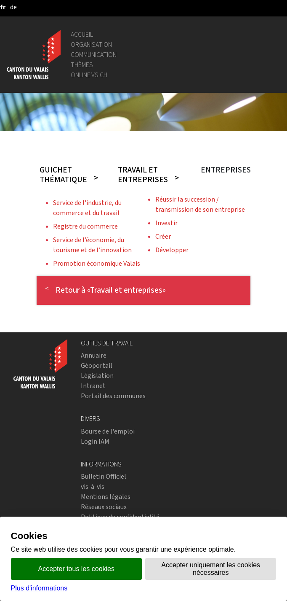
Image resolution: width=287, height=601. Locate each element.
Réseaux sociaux (104, 506)
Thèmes (82, 64)
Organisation (91, 44)
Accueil (82, 34)
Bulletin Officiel (103, 476)
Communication (94, 54)
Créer (163, 236)
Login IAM (95, 441)
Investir (166, 222)
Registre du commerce (85, 226)
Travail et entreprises (143, 174)
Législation (97, 375)
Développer (172, 249)
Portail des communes (113, 395)
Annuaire (93, 355)
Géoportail (96, 365)
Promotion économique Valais (96, 263)
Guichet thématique (63, 174)
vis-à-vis (92, 486)
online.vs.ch (89, 74)
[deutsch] (13, 7)
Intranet (93, 385)
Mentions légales (105, 496)
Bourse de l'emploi (108, 431)
